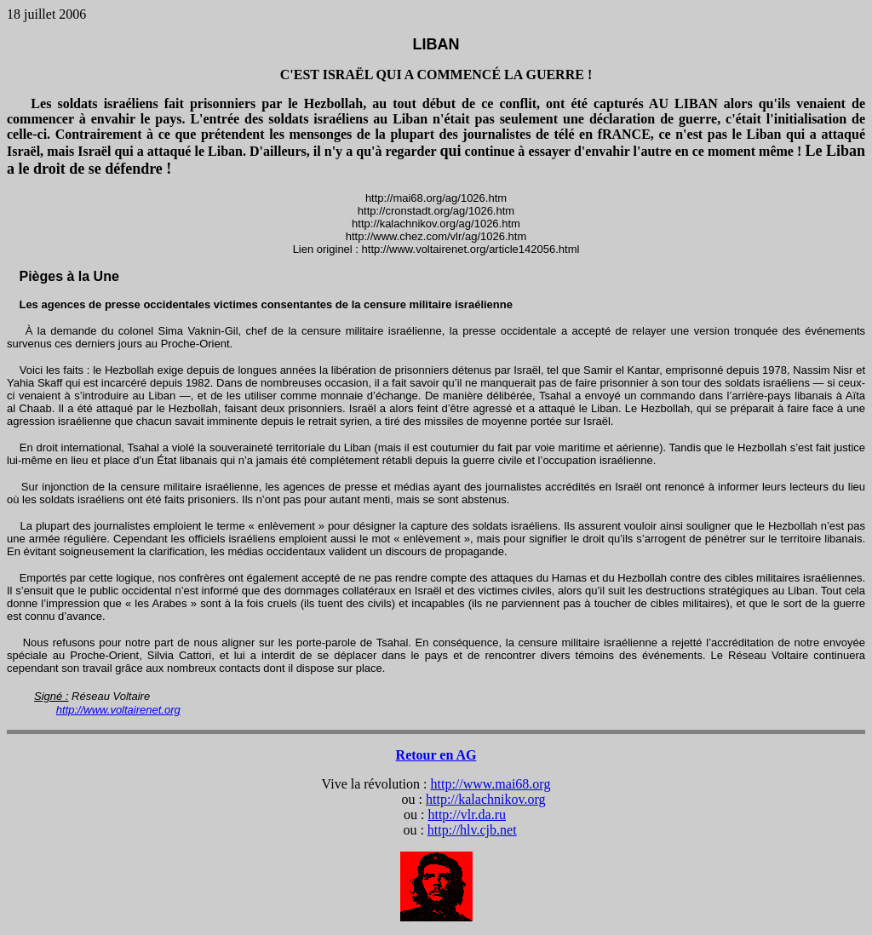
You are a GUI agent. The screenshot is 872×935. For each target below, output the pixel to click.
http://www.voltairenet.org (118, 709)
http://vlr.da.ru (466, 814)
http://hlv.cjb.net (472, 830)
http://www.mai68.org (491, 784)
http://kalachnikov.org (485, 799)
